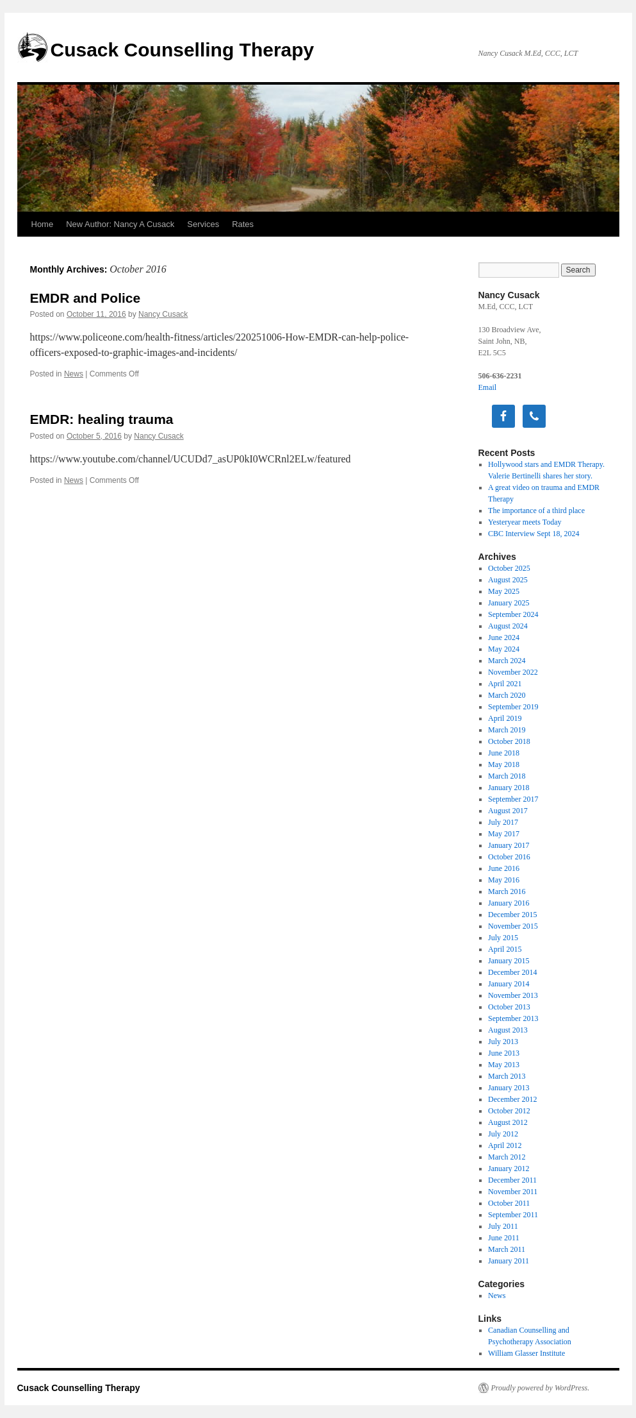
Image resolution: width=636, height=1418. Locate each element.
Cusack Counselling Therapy (182, 49)
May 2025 (503, 591)
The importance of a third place (536, 510)
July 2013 (503, 1041)
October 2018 (509, 741)
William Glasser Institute (526, 1353)
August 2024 (508, 625)
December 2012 (512, 1099)
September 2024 (513, 614)
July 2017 (503, 822)
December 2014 (512, 972)
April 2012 (504, 1145)
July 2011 (503, 1226)
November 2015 (513, 926)
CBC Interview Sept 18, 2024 (533, 533)
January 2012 (508, 1168)
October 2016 (509, 856)
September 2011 (513, 1214)
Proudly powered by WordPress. (540, 1387)
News (73, 373)
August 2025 (508, 579)
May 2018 (503, 764)
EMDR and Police (85, 298)
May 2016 (503, 879)
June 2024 (503, 637)
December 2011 (512, 1180)
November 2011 (512, 1191)
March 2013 (506, 1076)
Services (203, 224)
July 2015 (503, 937)
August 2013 (508, 1030)
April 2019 (504, 718)
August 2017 (508, 810)
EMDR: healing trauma (102, 419)
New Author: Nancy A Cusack (120, 224)
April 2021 (504, 683)
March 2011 (506, 1249)
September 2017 (513, 799)
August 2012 (508, 1122)
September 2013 (513, 1018)
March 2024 (506, 660)
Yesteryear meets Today (524, 522)
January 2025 (508, 602)
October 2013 (509, 1006)
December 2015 (512, 914)
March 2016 (506, 891)
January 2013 (508, 1087)
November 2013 (513, 995)
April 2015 (504, 949)
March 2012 (506, 1156)
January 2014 (508, 983)
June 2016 (503, 868)
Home (42, 224)
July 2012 (503, 1133)
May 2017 (503, 833)
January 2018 (508, 787)
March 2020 (506, 695)
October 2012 (509, 1110)
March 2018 (506, 776)
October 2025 (509, 568)
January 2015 (508, 960)
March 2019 (506, 729)
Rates (243, 224)
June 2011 (503, 1237)
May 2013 (503, 1064)
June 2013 (503, 1053)
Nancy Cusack (163, 314)
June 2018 (503, 752)
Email (487, 387)
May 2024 (503, 649)
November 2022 (513, 672)
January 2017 (508, 845)
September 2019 (513, 706)
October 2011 (509, 1203)
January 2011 (508, 1260)
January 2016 (508, 903)
